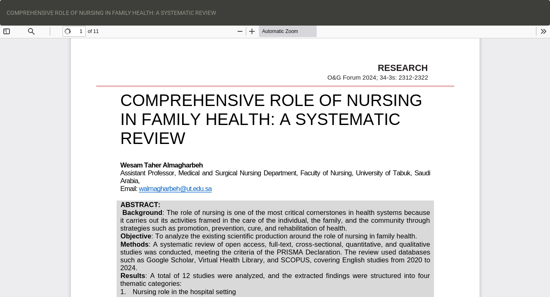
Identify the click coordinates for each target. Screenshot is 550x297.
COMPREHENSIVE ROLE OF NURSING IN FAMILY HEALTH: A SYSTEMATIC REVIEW (111, 12)
